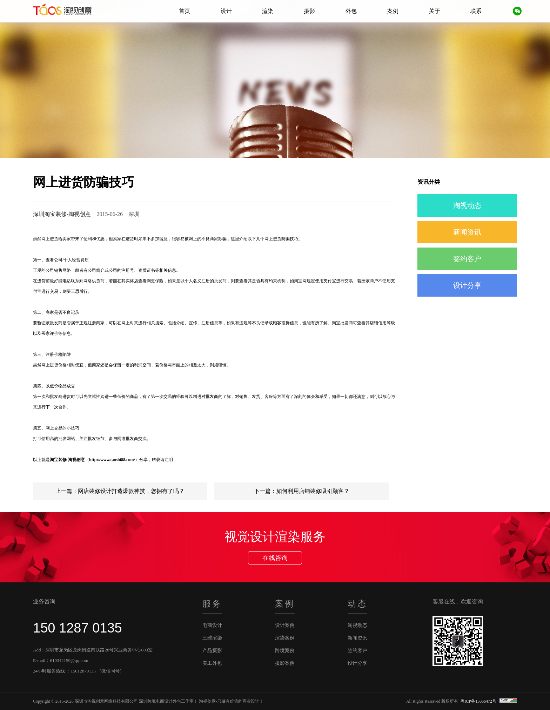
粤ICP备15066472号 (478, 701)
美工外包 (212, 663)
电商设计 (212, 625)
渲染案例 (285, 638)
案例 (392, 11)
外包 (351, 11)
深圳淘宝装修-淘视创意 (62, 214)
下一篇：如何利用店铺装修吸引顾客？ (301, 491)
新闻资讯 (467, 232)
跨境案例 (285, 650)
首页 (184, 11)
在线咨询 (275, 557)
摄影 (309, 11)
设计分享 (467, 285)
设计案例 (285, 625)
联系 (476, 11)
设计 (226, 11)
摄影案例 (285, 663)
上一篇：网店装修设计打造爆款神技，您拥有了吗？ (120, 491)
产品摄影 (212, 650)
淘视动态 (467, 205)
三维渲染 (212, 638)
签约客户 (467, 259)
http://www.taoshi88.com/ (112, 459)
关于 (434, 11)
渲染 (267, 11)
